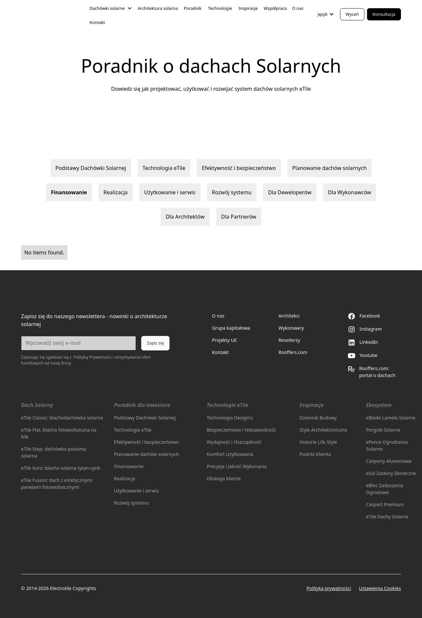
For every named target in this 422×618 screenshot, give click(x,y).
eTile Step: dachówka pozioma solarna (53, 452)
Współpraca (275, 8)
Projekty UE (224, 340)
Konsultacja (384, 14)
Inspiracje (248, 8)
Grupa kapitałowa (231, 328)
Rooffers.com (292, 352)
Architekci (289, 316)
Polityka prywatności (328, 588)
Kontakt (97, 22)
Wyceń (352, 14)
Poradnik (192, 8)
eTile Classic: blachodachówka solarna (62, 418)
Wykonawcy (291, 328)
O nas (297, 8)
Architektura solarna (158, 8)
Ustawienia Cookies (380, 588)
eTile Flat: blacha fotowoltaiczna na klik (58, 433)
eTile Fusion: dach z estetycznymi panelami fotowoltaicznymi (56, 483)
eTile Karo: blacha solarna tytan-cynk (60, 468)
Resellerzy (289, 340)
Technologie (220, 8)
